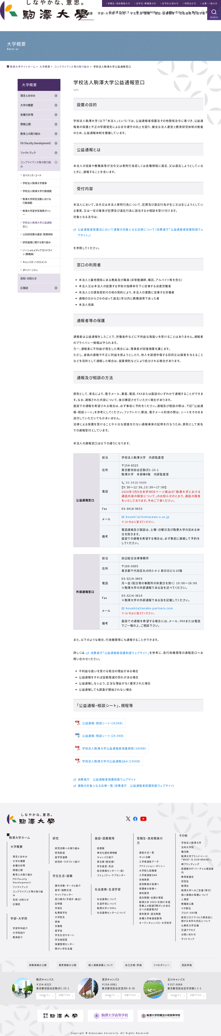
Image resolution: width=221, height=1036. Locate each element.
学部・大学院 (106, 24)
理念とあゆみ (27, 96)
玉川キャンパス (177, 972)
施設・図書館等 (165, 24)
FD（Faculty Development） (35, 144)
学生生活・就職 (140, 24)
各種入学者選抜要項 (150, 910)
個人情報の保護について (195, 897)
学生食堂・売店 (105, 862)
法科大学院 (187, 849)
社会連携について (107, 890)
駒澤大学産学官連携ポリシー (37, 213)
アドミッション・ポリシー (152, 858)
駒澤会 (185, 888)
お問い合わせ (175, 12)
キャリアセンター (64, 885)
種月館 (185, 853)
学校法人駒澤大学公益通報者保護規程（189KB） (114, 750)
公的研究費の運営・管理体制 (38, 235)
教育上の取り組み (30, 135)
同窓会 (185, 883)
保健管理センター (64, 935)
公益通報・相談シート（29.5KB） (103, 737)
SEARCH (214, 28)
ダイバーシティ (30, 270)
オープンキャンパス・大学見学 (155, 915)
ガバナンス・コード (32, 176)
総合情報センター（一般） (110, 867)
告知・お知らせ (28, 279)
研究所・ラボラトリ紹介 (67, 858)
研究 (122, 24)
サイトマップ (188, 941)
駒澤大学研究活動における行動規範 (37, 201)
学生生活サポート (64, 926)
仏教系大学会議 (190, 927)
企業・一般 (210, 3)
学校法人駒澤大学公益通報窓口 (37, 225)
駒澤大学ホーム (20, 837)
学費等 (59, 917)
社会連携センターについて (111, 903)
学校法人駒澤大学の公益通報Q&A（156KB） (111, 763)
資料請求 (211, 12)
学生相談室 (61, 930)
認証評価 (176, 957)
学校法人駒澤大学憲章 (35, 184)
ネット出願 (145, 849)
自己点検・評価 (131, 957)
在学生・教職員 (146, 3)
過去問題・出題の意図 (151, 889)
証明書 (59, 894)
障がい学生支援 (63, 939)
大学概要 (87, 24)
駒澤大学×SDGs (106, 899)
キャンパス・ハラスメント (35, 263)
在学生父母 (170, 3)
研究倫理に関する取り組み (37, 243)
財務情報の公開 (49, 957)
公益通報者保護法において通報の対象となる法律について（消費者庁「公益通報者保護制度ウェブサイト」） (140, 233)
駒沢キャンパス (46, 972)
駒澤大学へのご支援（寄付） (196, 892)
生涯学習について (107, 894)
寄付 (195, 12)
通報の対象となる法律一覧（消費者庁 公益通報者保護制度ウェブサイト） (126, 788)
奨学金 (59, 921)
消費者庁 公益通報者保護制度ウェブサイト (107, 781)
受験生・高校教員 (119, 3)
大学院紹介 (19, 925)
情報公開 (25, 125)
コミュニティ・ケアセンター (111, 871)
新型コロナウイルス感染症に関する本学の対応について (197, 921)
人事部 (185, 901)
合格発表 (144, 871)
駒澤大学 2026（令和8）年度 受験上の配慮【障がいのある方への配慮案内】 (155, 898)
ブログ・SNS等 (189, 915)
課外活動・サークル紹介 (68, 876)
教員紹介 (18, 929)
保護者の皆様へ (148, 880)
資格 (57, 912)
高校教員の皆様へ (149, 876)
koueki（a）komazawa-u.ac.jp (148, 518)
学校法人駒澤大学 (191, 844)
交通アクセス (121, 12)
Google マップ (45, 987)
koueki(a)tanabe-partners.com (149, 609)
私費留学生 (61, 903)
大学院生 (60, 908)
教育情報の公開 (74, 957)
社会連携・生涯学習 (192, 24)
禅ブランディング (190, 866)
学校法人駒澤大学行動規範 (37, 192)
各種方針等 (26, 116)
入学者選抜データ (149, 853)
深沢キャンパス (112, 972)
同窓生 (190, 3)
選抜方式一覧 (146, 844)
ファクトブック (28, 154)
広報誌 (24, 289)
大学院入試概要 (148, 862)
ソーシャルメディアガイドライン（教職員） (37, 253)
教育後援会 (187, 879)
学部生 (59, 899)
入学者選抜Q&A (148, 867)
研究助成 (60, 849)
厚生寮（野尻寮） (106, 858)
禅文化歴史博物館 (107, 849)
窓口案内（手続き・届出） (68, 890)
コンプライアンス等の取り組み (35, 165)
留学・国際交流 (63, 881)
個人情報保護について (103, 957)
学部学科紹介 (20, 920)
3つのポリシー (155, 957)
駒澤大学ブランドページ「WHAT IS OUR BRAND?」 (196, 860)
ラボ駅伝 (186, 910)
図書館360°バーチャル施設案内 (197, 872)
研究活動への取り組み (67, 844)
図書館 (101, 844)
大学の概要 (26, 106)
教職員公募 (187, 906)
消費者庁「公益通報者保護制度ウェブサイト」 (120, 654)
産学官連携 (61, 853)
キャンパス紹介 (105, 853)
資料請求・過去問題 (150, 906)
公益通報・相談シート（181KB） (102, 725)
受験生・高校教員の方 (151, 838)
